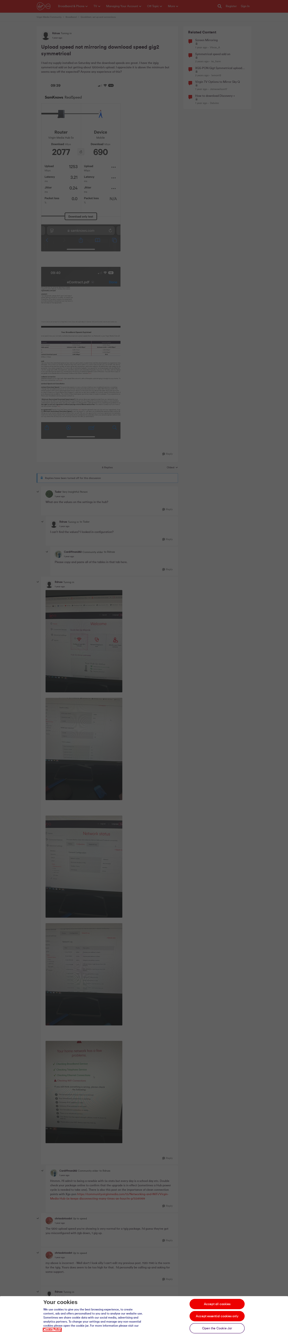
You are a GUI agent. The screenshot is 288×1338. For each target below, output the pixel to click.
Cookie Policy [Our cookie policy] (52, 1329)
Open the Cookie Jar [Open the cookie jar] (217, 1328)
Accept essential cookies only (217, 1316)
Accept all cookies (217, 1304)
